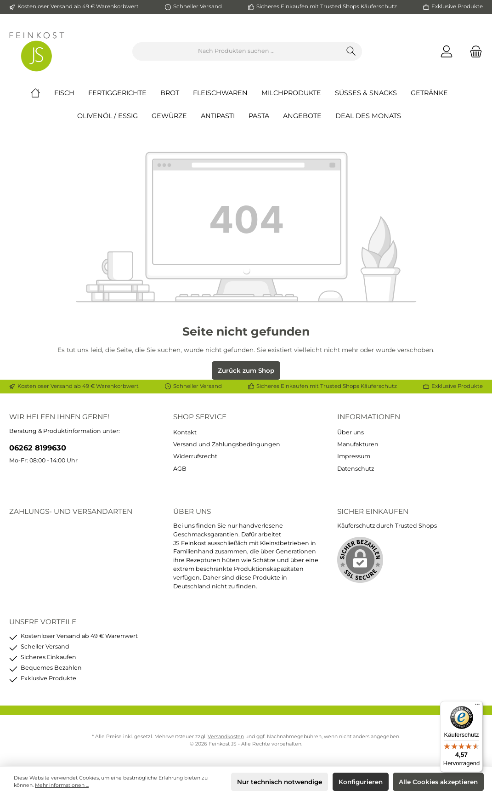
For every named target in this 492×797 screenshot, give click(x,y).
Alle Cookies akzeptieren (438, 782)
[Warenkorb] (473, 51)
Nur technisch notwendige (279, 782)
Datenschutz (355, 468)
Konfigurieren (361, 782)
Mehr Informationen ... (62, 785)
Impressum (353, 456)
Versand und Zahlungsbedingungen (226, 444)
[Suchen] (351, 51)
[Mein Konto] (446, 51)
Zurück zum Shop (246, 370)
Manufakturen (358, 444)
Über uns (350, 432)
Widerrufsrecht (195, 456)
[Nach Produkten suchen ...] (236, 51)
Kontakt (185, 432)
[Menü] (477, 706)
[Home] (42, 92)
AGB (180, 468)
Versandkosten (226, 737)
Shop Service (199, 416)
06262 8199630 (37, 447)
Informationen (368, 416)
